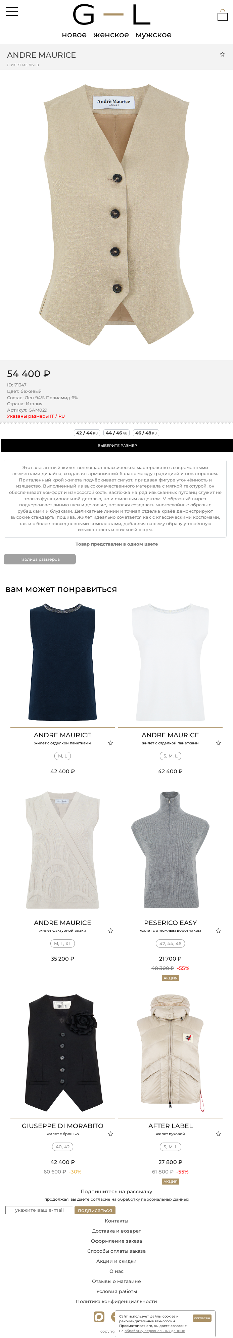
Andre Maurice (41, 55)
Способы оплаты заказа (116, 1251)
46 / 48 (146, 432)
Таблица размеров (40, 559)
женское (111, 34)
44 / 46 (116, 432)
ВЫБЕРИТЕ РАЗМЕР (117, 445)
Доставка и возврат (116, 1231)
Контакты (116, 1221)
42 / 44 (87, 432)
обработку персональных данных (153, 1199)
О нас (116, 1271)
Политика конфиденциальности (116, 1301)
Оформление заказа (116, 1241)
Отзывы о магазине (116, 1281)
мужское (154, 34)
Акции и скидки (116, 1261)
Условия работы (116, 1291)
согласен (202, 1318)
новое (74, 34)
